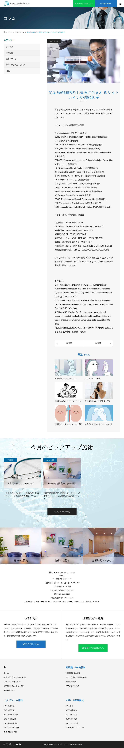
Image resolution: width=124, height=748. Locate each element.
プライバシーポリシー (12, 682)
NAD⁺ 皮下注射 (71, 714)
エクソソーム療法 (13, 700)
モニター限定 (50, 460)
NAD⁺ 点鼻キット (72, 710)
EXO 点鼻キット (10, 706)
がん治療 (9, 53)
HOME (5, 667)
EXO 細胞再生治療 (11, 714)
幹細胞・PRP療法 (75, 667)
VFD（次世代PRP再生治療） (77, 677)
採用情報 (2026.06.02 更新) (15, 677)
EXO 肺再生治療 (10, 719)
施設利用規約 (9, 690)
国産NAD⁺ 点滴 (71, 719)
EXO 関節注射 (9, 710)
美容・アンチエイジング (15, 65)
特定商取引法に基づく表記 (14, 686)
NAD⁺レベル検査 (72, 723)
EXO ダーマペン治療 (11, 728)
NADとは (69, 706)
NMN (8, 71)
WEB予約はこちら (31, 644)
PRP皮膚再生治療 (72, 686)
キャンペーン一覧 (62, 512)
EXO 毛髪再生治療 (11, 723)
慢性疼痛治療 (71, 682)
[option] (22, 479)
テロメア (9, 47)
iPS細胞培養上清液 (73, 673)
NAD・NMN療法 (75, 700)
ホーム (6, 673)
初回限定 (10, 460)
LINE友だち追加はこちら (93, 648)
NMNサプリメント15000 (75, 728)
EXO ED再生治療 (10, 732)
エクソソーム (54, 41)
